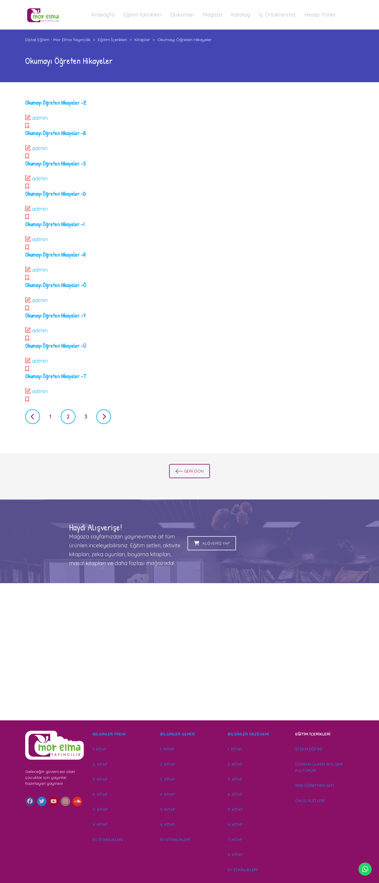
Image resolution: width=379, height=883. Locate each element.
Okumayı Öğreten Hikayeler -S (55, 163)
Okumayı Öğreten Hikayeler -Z (55, 102)
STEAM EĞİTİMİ (308, 749)
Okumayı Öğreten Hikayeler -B (55, 133)
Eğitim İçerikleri (142, 14)
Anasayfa (102, 14)
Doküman (182, 14)
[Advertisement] (190, 660)
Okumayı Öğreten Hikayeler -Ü (55, 346)
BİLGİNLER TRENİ (109, 734)
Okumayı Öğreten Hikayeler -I (54, 224)
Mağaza (212, 14)
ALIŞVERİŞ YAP (160, 543)
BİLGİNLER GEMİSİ (177, 734)
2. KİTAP (100, 764)
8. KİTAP (235, 854)
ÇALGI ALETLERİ (310, 800)
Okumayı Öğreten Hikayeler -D (55, 194)
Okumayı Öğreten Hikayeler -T (55, 376)
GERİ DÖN (190, 471)
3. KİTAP (100, 779)
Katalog (240, 14)
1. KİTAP (99, 749)
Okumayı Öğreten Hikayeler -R (55, 254)
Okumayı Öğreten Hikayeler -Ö (55, 285)
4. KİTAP (100, 794)
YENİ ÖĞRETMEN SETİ (314, 785)
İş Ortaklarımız (277, 14)
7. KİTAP (235, 839)
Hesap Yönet (319, 14)
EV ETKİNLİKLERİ (108, 839)
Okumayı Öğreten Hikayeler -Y (55, 315)
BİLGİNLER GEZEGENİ (249, 734)
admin (40, 117)
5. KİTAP (100, 809)
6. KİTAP (100, 824)
